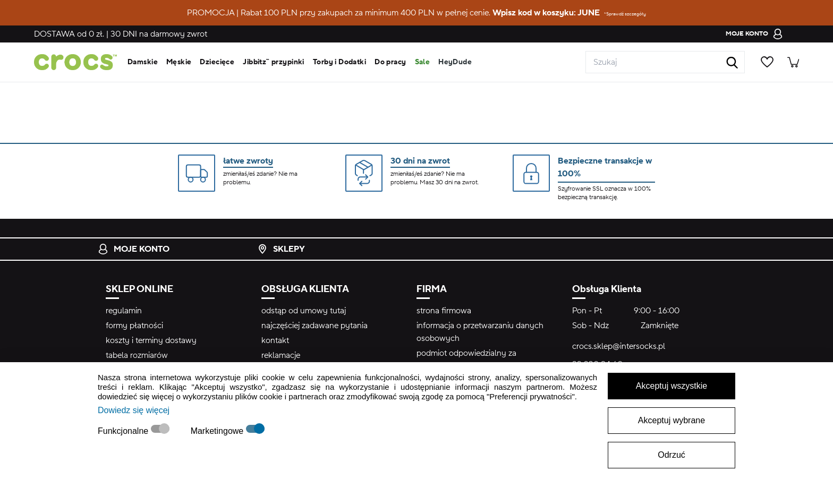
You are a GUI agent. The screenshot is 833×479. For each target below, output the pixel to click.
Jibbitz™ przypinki (273, 62)
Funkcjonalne (124, 430)
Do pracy (390, 62)
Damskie (143, 62)
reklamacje (280, 355)
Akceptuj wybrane (671, 420)
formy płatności (134, 325)
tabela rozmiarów (137, 355)
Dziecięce (217, 62)
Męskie (179, 62)
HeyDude (455, 62)
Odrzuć (671, 454)
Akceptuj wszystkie (671, 385)
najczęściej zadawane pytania (314, 325)
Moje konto (133, 249)
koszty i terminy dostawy (151, 340)
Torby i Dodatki (339, 62)
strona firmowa (443, 310)
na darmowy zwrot (158, 34)
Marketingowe (218, 430)
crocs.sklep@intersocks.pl (618, 346)
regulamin (124, 310)
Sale (422, 62)
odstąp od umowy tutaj (303, 310)
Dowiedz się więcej (133, 410)
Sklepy (281, 249)
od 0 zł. (69, 34)
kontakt (275, 340)
